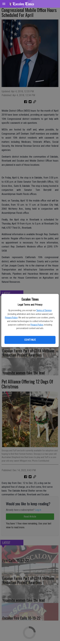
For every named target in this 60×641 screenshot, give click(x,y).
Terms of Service (44, 310)
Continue (30, 339)
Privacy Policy (11, 317)
